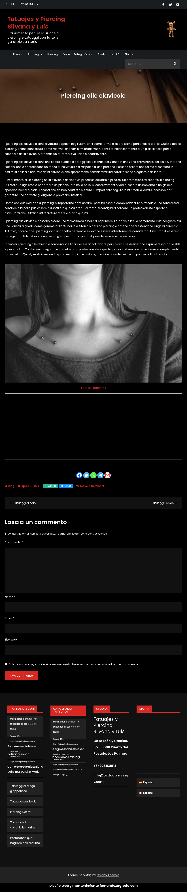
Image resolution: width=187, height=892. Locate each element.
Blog (128, 54)
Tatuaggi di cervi (25, 503)
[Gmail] (107, 475)
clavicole (50, 486)
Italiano (15, 54)
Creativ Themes (108, 875)
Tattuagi (33, 54)
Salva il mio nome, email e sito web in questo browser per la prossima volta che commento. (73, 664)
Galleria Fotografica (76, 54)
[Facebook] (79, 475)
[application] (25, 726)
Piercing (52, 54)
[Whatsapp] (93, 475)
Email (9, 618)
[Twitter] (86, 475)
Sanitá (115, 54)
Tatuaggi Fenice (162, 503)
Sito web (11, 639)
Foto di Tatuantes (93, 388)
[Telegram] (100, 475)
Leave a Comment (92, 486)
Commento (14, 542)
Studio (102, 54)
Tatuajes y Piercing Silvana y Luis (36, 23)
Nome (10, 597)
